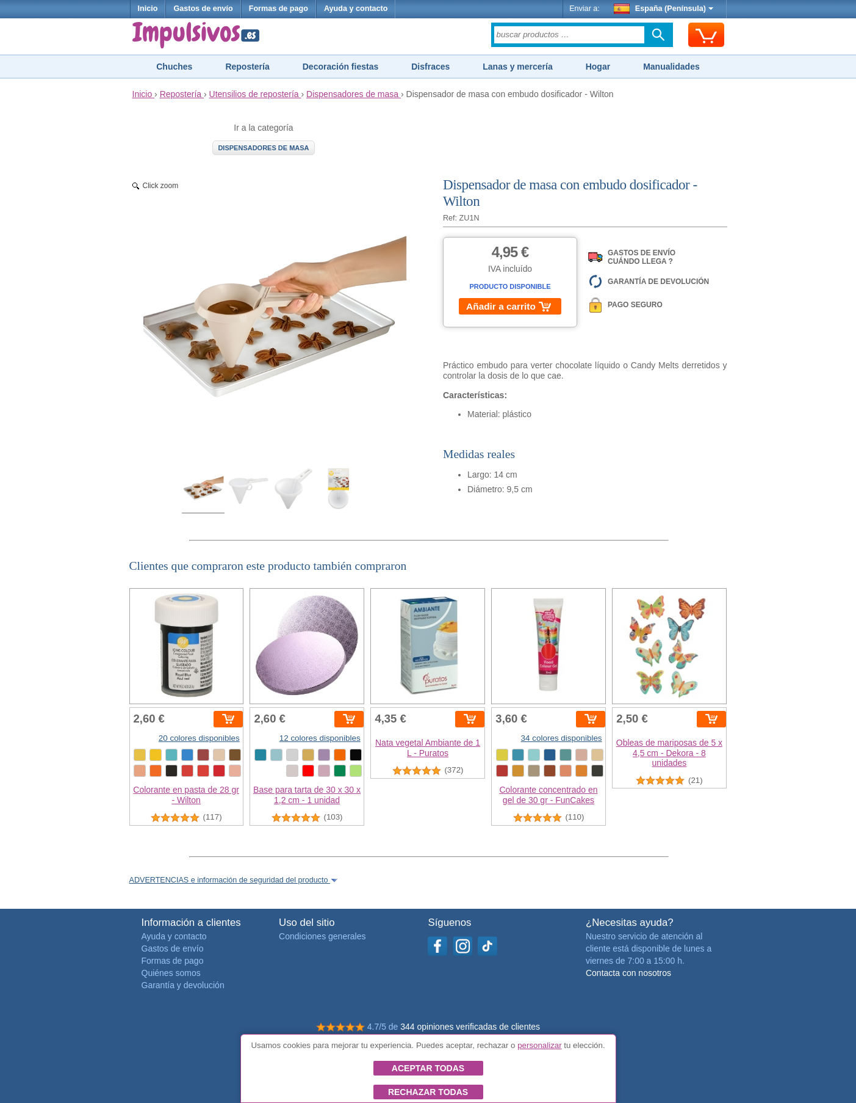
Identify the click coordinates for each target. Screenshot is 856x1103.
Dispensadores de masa (263, 147)
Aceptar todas (428, 1068)
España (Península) (663, 8)
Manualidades (671, 66)
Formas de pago (278, 8)
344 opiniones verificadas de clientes (470, 1027)
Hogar (598, 66)
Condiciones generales (322, 936)
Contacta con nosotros (628, 973)
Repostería (247, 66)
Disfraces (430, 66)
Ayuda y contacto (356, 8)
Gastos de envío (202, 8)
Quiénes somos (171, 973)
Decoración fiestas (341, 66)
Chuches (174, 66)
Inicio (148, 8)
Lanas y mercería (517, 66)
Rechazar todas (428, 1092)
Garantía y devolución (183, 985)
